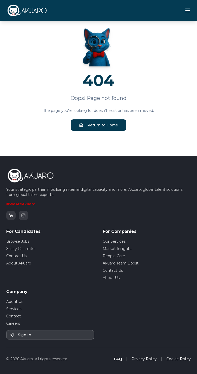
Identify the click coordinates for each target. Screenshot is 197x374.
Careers (13, 323)
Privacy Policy (144, 359)
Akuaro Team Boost (121, 263)
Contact (13, 316)
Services (13, 309)
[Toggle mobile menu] (188, 10)
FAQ (118, 359)
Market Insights (117, 248)
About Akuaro (18, 263)
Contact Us (16, 256)
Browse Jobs (17, 241)
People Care (114, 256)
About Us (111, 277)
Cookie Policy (178, 359)
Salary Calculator (21, 248)
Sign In (20, 334)
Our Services (114, 241)
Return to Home (98, 125)
